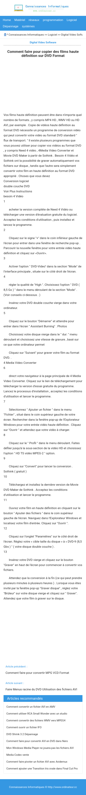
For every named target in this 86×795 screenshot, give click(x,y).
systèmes (28, 26)
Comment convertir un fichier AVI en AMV (31, 706)
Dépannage (10, 26)
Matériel (19, 20)
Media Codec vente (18, 754)
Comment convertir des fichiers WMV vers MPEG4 (36, 720)
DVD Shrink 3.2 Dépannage (22, 734)
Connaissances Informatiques (26, 34)
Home (7, 20)
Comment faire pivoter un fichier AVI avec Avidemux (37, 761)
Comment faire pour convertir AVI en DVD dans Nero (37, 741)
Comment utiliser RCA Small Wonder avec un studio (37, 713)
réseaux (34, 20)
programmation (53, 20)
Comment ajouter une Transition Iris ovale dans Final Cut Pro (42, 768)
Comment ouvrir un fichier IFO (24, 727)
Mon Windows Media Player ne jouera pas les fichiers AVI (40, 748)
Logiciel (72, 20)
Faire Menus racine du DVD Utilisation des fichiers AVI (41, 689)
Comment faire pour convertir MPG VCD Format (37, 673)
